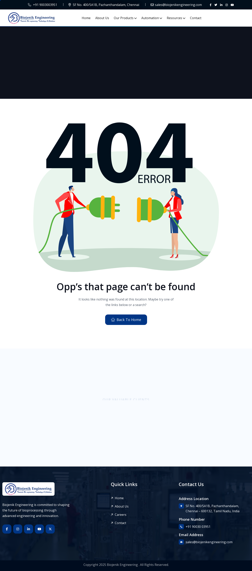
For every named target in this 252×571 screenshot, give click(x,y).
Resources (174, 18)
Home (86, 18)
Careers (120, 515)
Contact (195, 18)
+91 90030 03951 (198, 526)
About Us (102, 18)
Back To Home (126, 319)
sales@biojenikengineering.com (178, 5)
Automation (150, 18)
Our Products (123, 18)
